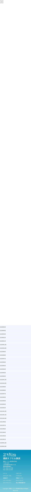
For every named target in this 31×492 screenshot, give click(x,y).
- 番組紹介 (5, 478)
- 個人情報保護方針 (20, 482)
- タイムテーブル (7, 475)
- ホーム (5, 473)
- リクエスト (19, 475)
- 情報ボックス (19, 478)
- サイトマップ (19, 480)
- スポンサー (19, 473)
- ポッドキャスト (7, 482)
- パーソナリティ (7, 480)
